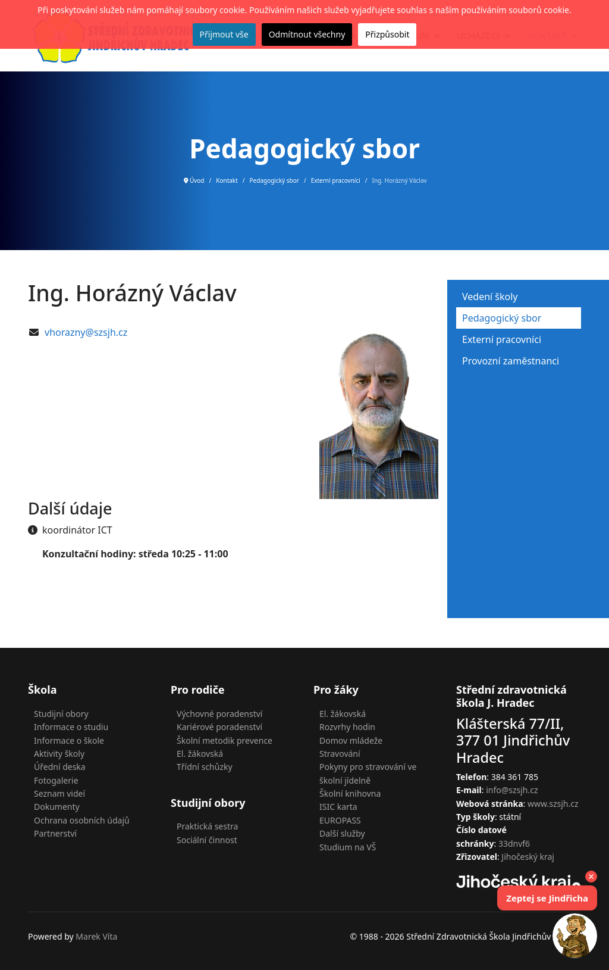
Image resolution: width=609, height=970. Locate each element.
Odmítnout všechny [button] (307, 34)
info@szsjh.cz (512, 790)
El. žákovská (200, 753)
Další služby (342, 833)
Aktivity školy (59, 753)
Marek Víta (96, 936)
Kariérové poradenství (219, 726)
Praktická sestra (207, 826)
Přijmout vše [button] (224, 34)
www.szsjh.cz (553, 803)
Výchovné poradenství (219, 713)
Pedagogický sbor (501, 318)
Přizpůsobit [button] (387, 34)
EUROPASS (340, 820)
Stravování (339, 753)
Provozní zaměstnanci (510, 360)
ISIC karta (338, 806)
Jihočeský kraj (527, 856)
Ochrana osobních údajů (82, 820)
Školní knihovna (350, 793)
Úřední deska (60, 766)
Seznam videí (59, 793)
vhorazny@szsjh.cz (86, 332)
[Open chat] (575, 935)
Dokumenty (57, 806)
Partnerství (55, 833)
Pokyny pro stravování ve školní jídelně (368, 773)
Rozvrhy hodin (347, 726)
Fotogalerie (56, 780)
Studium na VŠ (347, 847)
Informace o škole (69, 740)
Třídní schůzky (205, 766)
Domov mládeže (350, 740)
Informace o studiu (71, 726)
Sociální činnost (207, 840)
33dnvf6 (514, 843)
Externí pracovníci (501, 339)
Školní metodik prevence (224, 740)
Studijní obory (61, 713)
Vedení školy (490, 296)
